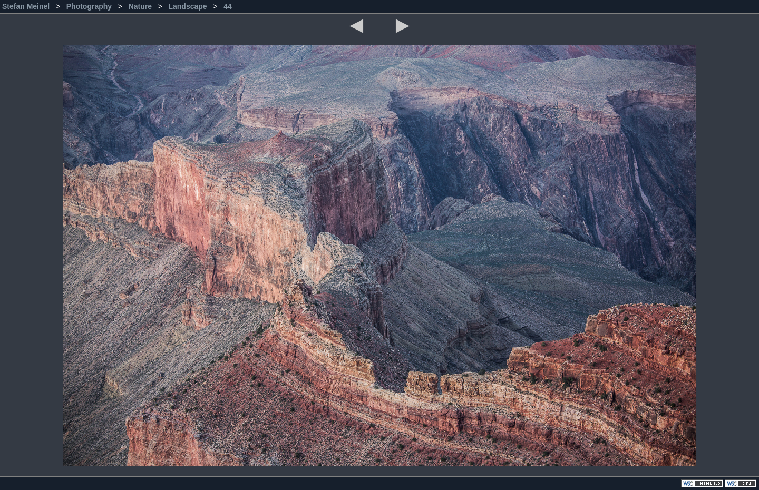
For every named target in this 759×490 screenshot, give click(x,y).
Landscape (188, 6)
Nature (141, 6)
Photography (90, 6)
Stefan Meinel (27, 6)
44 (227, 6)
